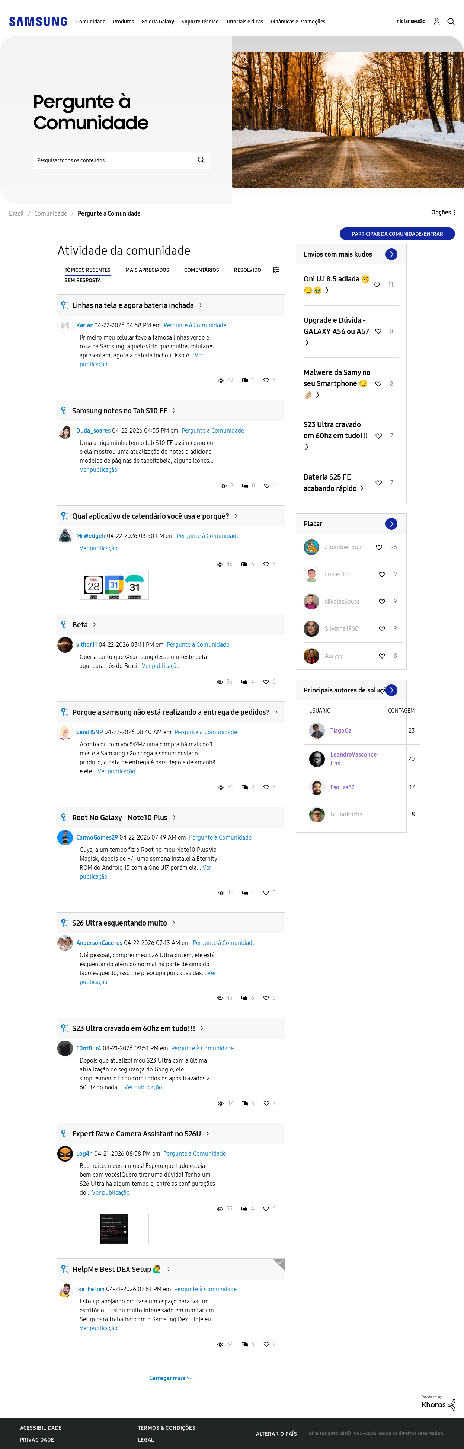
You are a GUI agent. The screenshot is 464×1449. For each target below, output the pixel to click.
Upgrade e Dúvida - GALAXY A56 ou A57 (336, 326)
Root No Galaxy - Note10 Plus (119, 817)
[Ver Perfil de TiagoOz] (340, 730)
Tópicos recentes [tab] (88, 270)
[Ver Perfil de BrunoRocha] (346, 814)
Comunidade (90, 22)
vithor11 (86, 644)
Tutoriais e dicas (244, 22)
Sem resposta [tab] (83, 280)
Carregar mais (167, 1378)
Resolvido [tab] (247, 270)
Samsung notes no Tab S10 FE (119, 410)
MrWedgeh (90, 535)
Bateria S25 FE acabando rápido (331, 482)
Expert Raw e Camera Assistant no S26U (136, 1133)
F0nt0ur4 (88, 1048)
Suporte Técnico (200, 22)
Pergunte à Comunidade (195, 325)
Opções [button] (441, 212)
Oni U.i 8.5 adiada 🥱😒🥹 (337, 284)
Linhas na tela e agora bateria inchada (133, 305)
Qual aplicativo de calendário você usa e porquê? (150, 516)
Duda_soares (93, 430)
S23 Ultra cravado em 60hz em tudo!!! (133, 1028)
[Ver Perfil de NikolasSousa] (342, 601)
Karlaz (84, 325)
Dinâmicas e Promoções (298, 22)
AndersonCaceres (99, 942)
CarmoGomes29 (97, 837)
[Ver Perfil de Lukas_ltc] (337, 574)
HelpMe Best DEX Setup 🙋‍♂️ (117, 1269)
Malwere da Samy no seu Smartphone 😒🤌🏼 (337, 383)
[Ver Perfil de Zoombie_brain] (345, 547)
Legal (146, 1440)
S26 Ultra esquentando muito (119, 922)
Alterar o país (276, 1434)
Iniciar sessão (410, 21)
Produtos (123, 22)
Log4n (84, 1153)
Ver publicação (99, 469)
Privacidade (37, 1440)
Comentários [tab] (201, 270)
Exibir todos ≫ (351, 254)
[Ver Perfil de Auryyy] (334, 655)
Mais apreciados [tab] (147, 270)
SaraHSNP (89, 732)
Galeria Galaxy (157, 22)
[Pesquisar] (121, 160)
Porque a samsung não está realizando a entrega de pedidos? (171, 712)
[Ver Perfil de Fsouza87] (342, 787)
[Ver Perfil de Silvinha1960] (342, 628)
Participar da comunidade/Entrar (397, 234)
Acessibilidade (41, 1428)
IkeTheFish (90, 1289)
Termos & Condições (167, 1428)
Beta (80, 624)
